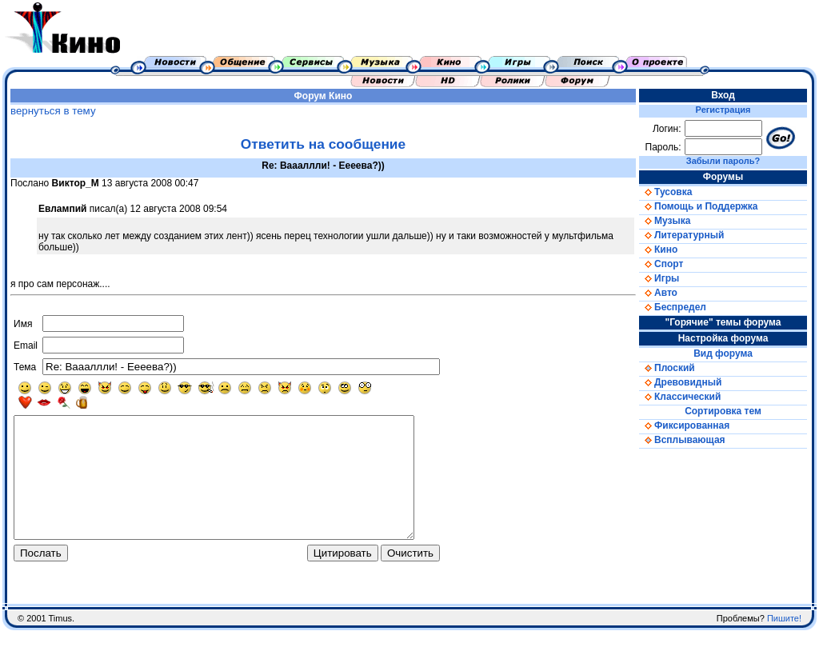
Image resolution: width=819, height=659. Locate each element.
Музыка (664, 220)
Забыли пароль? (723, 161)
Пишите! (784, 647)
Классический (680, 396)
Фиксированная (684, 425)
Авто (658, 292)
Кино (340, 96)
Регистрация (723, 109)
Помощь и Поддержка (698, 206)
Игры (659, 278)
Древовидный (680, 382)
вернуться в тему (53, 111)
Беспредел (672, 307)
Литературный (681, 235)
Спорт (661, 264)
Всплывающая (682, 439)
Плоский (667, 367)
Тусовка (665, 192)
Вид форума (723, 353)
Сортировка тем (723, 411)
